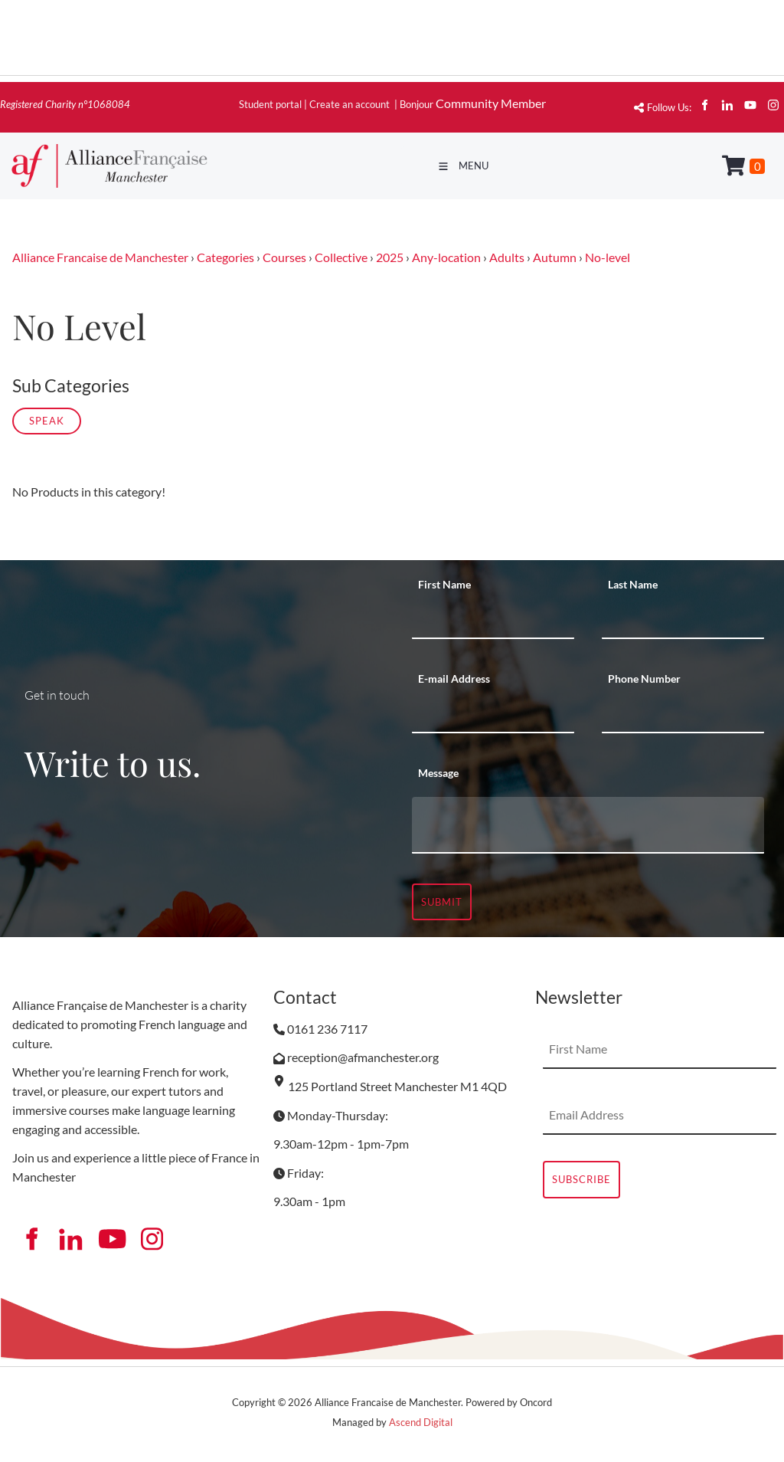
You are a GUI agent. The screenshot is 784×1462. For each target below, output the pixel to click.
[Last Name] (683, 620)
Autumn (555, 257)
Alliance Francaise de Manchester (100, 257)
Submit (441, 902)
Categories (225, 257)
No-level (607, 257)
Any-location (446, 257)
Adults (506, 257)
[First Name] (493, 620)
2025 (389, 257)
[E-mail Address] (493, 714)
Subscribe (581, 1179)
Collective (341, 257)
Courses (284, 257)
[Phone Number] (683, 714)
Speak (46, 421)
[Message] (588, 825)
